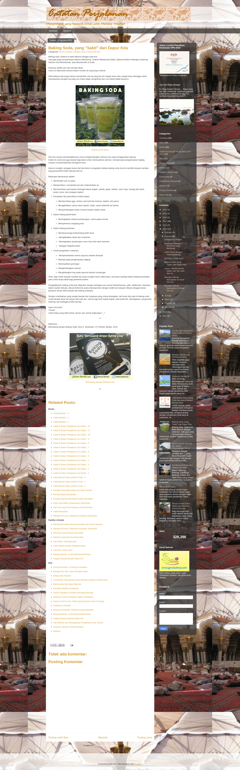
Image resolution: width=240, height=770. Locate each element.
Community (164, 177)
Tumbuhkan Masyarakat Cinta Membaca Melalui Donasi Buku (80, 580)
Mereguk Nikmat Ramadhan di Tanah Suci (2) (174, 279)
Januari (168, 307)
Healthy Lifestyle (73, 52)
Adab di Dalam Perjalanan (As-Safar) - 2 (71, 469)
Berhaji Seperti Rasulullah (64, 494)
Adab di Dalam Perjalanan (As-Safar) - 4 (71, 460)
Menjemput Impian (167, 487)
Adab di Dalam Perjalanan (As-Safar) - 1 (71, 473)
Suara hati (163, 195)
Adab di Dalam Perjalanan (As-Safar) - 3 (71, 464)
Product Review (93, 52)
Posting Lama (144, 737)
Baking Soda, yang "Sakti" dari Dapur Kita (175, 263)
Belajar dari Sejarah (62, 576)
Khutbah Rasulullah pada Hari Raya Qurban (72, 490)
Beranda (67, 31)
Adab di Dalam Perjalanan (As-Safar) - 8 (71, 443)
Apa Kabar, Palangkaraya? (65, 541)
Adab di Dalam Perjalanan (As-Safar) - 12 (71, 426)
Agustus (169, 236)
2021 (164, 213)
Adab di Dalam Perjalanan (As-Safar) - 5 (71, 456)
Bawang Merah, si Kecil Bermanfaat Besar (72, 554)
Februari (169, 303)
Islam (161, 142)
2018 (164, 217)
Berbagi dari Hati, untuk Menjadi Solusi (70, 571)
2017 (164, 221)
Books (62, 52)
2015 (164, 229)
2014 (164, 312)
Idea (83, 52)
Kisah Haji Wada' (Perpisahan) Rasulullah (71, 503)
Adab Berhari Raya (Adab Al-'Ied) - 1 (69, 486)
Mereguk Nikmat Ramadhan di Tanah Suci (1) (174, 288)
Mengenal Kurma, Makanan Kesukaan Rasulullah (75, 516)
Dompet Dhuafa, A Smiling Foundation (70, 567)
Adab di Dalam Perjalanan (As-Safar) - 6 (71, 452)
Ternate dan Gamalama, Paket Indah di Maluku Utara (182, 333)
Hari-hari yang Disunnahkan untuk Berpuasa (73, 507)
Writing (162, 168)
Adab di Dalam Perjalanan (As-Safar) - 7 (71, 447)
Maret (168, 299)
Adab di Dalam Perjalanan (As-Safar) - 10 (71, 435)
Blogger (138, 764)
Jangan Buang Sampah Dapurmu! (68, 558)
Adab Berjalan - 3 (61, 413)
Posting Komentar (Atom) (105, 745)
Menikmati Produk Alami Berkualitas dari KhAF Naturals (78, 524)
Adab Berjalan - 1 (61, 422)
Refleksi (56, 631)
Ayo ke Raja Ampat (169, 84)
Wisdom (163, 186)
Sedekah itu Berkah (62, 605)
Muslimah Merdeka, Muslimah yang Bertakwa (73, 610)
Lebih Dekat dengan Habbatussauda (69, 546)
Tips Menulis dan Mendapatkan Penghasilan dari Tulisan (78, 623)
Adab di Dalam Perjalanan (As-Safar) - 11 (71, 430)
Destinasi (53, 31)
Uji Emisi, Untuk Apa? (63, 550)
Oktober (168, 232)
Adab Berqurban (60, 511)
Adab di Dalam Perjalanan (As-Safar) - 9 (71, 439)
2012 (164, 316)
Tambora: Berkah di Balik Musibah (68, 627)
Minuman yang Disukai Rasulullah (68, 533)
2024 (164, 209)
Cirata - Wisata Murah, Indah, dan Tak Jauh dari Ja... (174, 270)
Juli (166, 295)
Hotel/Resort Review (168, 181)
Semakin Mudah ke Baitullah (66, 588)
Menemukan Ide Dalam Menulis (67, 584)
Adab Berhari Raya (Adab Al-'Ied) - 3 (69, 477)
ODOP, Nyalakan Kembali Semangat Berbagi (73, 593)
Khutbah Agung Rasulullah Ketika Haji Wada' (73, 499)
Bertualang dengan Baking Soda (100, 382)
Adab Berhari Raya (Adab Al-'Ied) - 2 (69, 482)
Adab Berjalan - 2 (61, 417)
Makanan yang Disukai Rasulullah (68, 537)
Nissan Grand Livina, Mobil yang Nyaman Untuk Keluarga (78, 601)
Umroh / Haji (164, 163)
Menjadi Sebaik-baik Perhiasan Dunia (181, 356)
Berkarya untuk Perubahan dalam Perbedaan (73, 597)
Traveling (163, 138)
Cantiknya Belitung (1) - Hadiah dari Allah (182, 466)
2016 (164, 225)
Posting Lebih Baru (58, 737)
